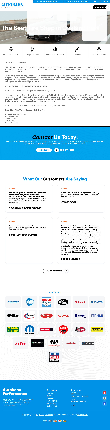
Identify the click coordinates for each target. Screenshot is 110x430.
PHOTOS (40, 7)
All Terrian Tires (11, 122)
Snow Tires (9, 120)
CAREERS (50, 7)
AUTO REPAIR (62, 7)
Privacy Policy (82, 415)
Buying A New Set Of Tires (15, 114)
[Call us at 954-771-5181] (64, 150)
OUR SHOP (30, 7)
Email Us (74, 405)
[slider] (12, 188)
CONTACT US (87, 7)
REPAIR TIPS (74, 7)
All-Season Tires (11, 116)
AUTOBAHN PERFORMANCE (16, 63)
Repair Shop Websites (44, 415)
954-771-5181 (20, 86)
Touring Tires (10, 118)
